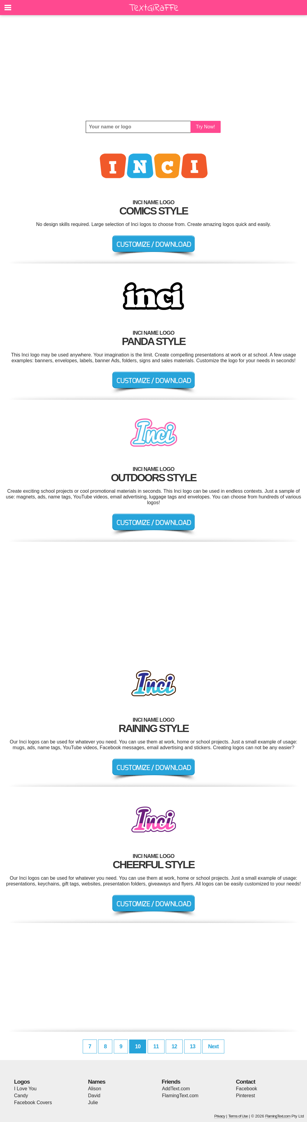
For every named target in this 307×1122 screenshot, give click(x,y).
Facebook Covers (33, 1102)
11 (156, 1046)
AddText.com (176, 1088)
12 (174, 1046)
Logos (22, 1081)
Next (213, 1046)
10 (137, 1046)
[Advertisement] (154, 68)
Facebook (246, 1088)
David (94, 1095)
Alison (94, 1088)
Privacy (219, 1116)
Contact (245, 1081)
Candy (21, 1095)
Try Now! (205, 126)
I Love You (25, 1088)
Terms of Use (238, 1116)
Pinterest (245, 1095)
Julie (93, 1102)
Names (96, 1081)
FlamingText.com (180, 1095)
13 (192, 1046)
